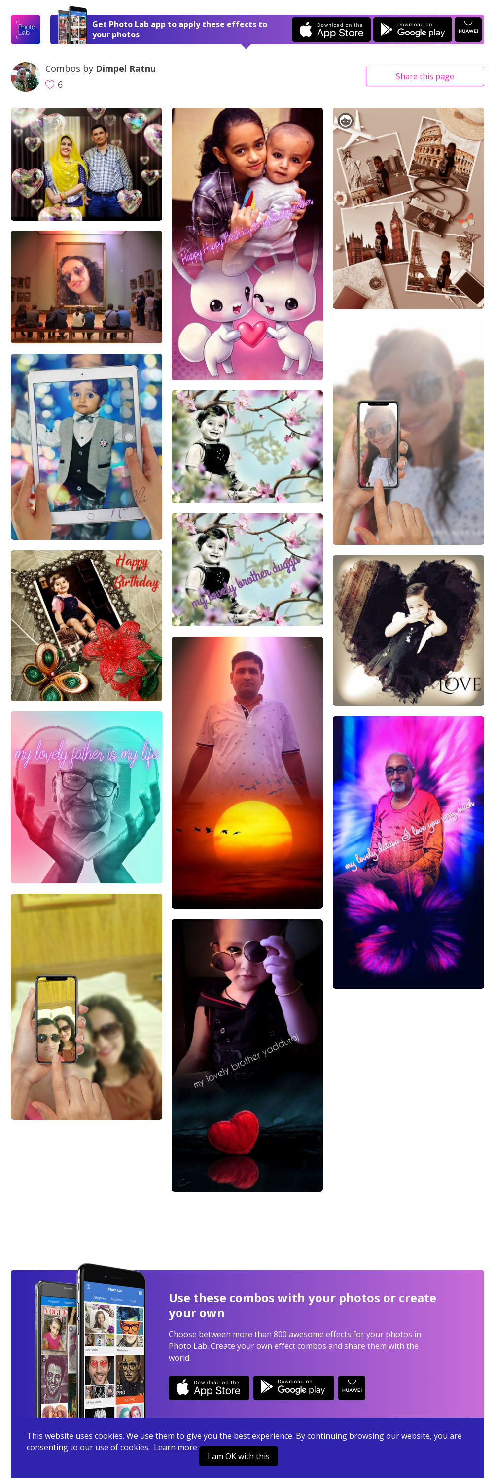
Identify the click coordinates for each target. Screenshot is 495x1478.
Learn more (175, 1447)
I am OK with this (239, 1456)
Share (425, 76)
